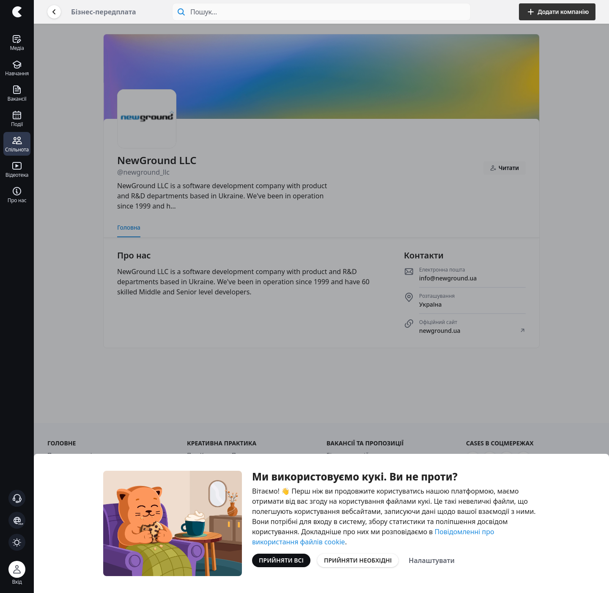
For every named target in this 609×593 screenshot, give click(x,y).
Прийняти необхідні (358, 560)
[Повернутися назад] (54, 12)
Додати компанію (557, 12)
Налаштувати (432, 560)
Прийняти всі (281, 560)
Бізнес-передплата (103, 11)
